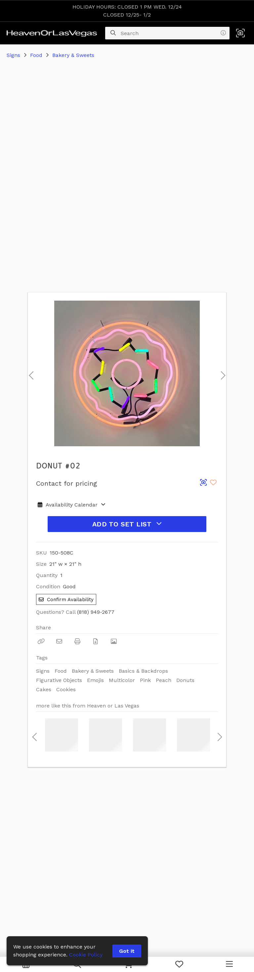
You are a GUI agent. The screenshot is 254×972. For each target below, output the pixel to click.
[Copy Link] (41, 641)
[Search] (113, 33)
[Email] (59, 641)
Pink (145, 680)
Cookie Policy (86, 954)
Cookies (66, 689)
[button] (240, 33)
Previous (31, 373)
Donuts (185, 680)
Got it (127, 951)
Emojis (95, 680)
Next (221, 373)
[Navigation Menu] (229, 964)
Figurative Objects (59, 680)
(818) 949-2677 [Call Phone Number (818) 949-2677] (95, 612)
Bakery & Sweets (73, 55)
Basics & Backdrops (143, 671)
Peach (163, 680)
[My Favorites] (179, 964)
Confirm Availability (66, 600)
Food (36, 55)
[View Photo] (114, 641)
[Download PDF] (96, 641)
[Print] (77, 641)
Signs (13, 55)
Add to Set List (127, 524)
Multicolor (122, 680)
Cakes (43, 689)
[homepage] (53, 33)
